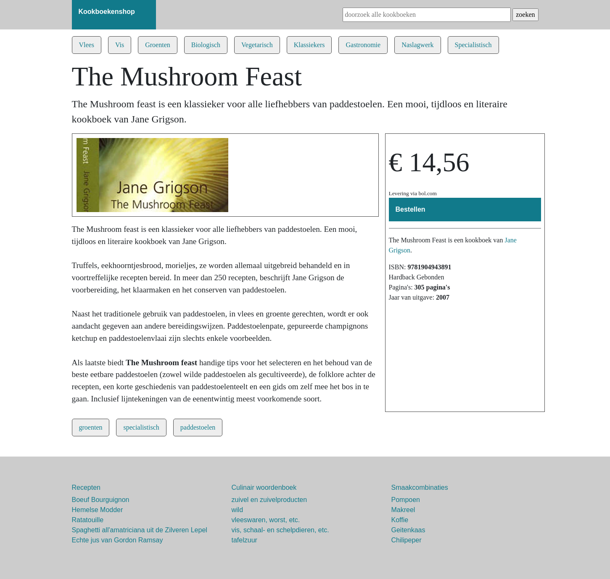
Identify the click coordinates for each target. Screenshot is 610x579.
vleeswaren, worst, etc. (266, 519)
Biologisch (205, 44)
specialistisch (141, 427)
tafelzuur (244, 540)
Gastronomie (363, 44)
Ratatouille (88, 519)
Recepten (86, 487)
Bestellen (410, 209)
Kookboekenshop (107, 11)
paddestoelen (198, 427)
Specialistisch (473, 44)
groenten (91, 427)
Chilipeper (406, 540)
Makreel (403, 509)
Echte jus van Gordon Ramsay (117, 540)
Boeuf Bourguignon (100, 499)
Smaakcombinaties (419, 487)
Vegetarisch (257, 44)
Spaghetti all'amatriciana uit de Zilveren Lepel (139, 530)
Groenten (157, 44)
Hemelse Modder (97, 509)
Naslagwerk (417, 44)
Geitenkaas (408, 530)
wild (237, 509)
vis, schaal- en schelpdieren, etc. (280, 530)
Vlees (86, 44)
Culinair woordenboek (264, 487)
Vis (119, 44)
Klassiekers (309, 44)
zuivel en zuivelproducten (269, 499)
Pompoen (405, 499)
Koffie (400, 519)
